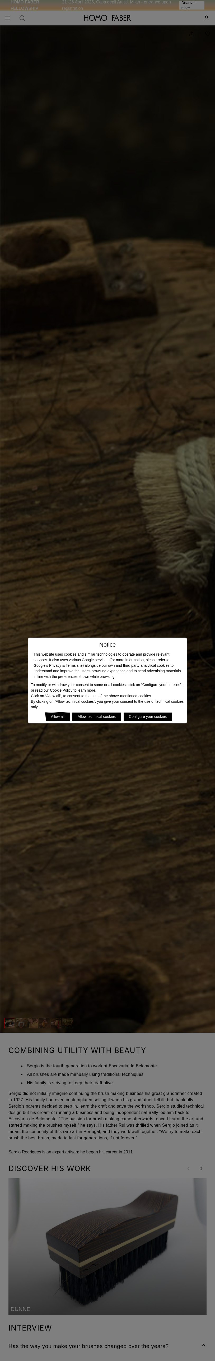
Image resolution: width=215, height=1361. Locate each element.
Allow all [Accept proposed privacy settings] (57, 716)
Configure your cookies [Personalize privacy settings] (148, 716)
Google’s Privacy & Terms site (58, 665)
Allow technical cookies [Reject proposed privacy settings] (97, 716)
